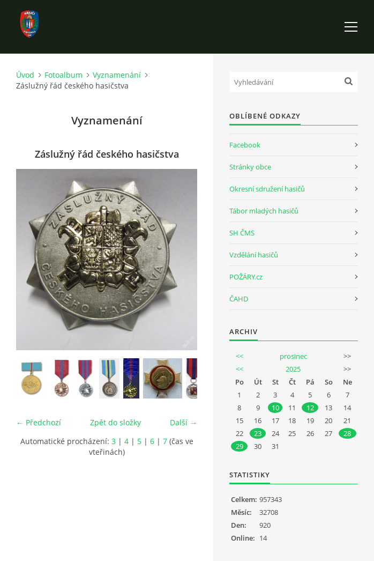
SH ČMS (242, 233)
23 (257, 433)
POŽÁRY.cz (246, 277)
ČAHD (238, 299)
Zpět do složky (115, 422)
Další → (183, 422)
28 (347, 433)
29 (239, 446)
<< (239, 356)
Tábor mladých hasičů (263, 211)
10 (275, 407)
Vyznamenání (117, 75)
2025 (293, 369)
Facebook (244, 145)
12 (310, 407)
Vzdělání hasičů (253, 255)
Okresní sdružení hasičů (267, 189)
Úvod (25, 75)
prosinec (293, 356)
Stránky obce (250, 167)
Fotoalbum (63, 75)
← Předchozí (38, 422)
